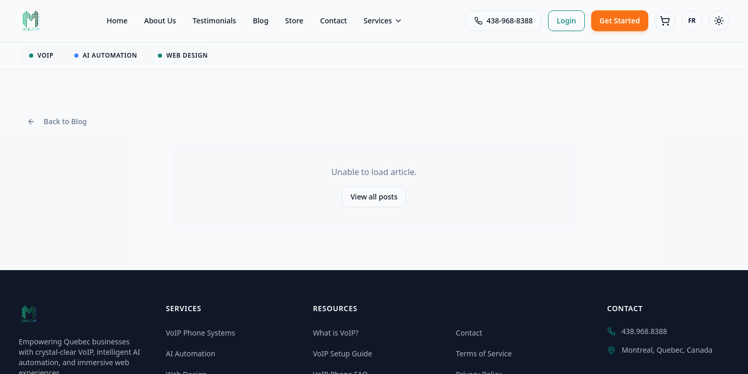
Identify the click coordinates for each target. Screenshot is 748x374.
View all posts (374, 197)
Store (294, 20)
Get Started (619, 20)
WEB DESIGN (183, 55)
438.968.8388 (637, 331)
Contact (333, 20)
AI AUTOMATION (105, 55)
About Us (160, 20)
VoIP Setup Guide (342, 353)
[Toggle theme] (719, 20)
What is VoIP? (335, 333)
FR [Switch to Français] (692, 20)
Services (383, 20)
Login (566, 20)
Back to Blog (57, 121)
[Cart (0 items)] (664, 20)
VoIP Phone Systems (200, 333)
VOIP (41, 55)
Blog (261, 20)
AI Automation (190, 353)
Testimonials (214, 20)
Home (116, 20)
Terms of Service (484, 353)
